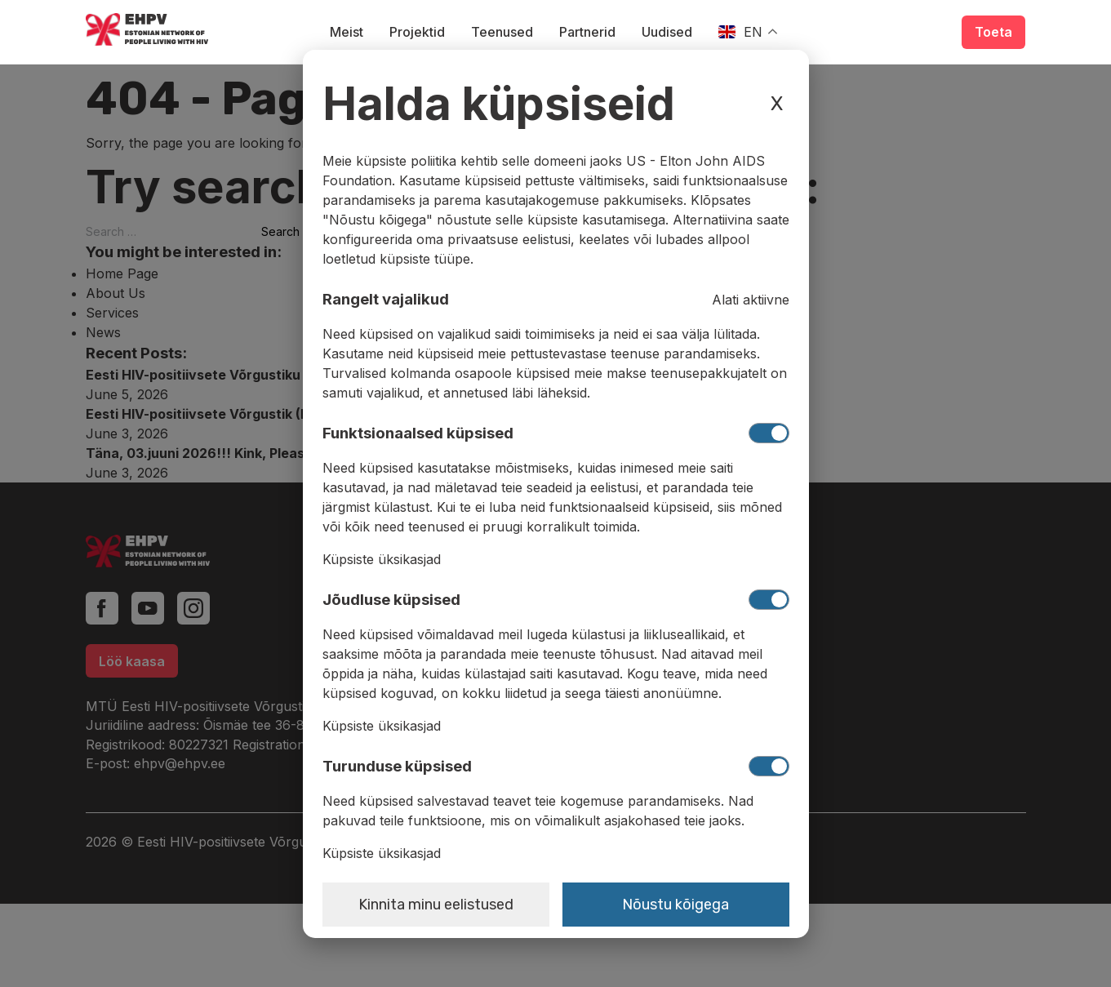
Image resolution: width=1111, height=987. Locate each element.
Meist (346, 32)
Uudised (667, 32)
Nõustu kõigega (675, 905)
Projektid (417, 32)
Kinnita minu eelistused (435, 905)
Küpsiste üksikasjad (381, 559)
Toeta (993, 32)
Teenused (502, 32)
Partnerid (587, 32)
